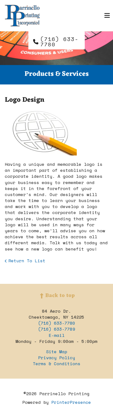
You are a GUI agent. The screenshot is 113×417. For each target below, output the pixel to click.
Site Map (56, 351)
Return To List (26, 260)
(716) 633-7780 (59, 41)
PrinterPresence (71, 402)
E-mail (57, 335)
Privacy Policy (56, 357)
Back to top (57, 296)
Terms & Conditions (56, 363)
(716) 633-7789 (56, 329)
